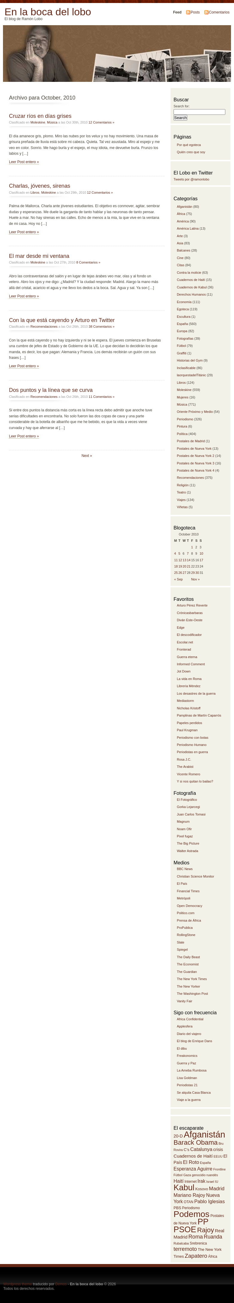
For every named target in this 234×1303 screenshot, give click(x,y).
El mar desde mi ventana (39, 256)
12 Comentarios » (101, 122)
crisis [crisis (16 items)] (218, 1149)
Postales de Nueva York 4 (195, 470)
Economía (184, 302)
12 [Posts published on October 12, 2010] (180, 560)
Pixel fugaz (185, 836)
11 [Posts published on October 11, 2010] (176, 560)
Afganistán (184, 206)
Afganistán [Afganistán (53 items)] (204, 1134)
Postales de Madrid (191, 441)
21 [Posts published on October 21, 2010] (189, 566)
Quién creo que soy (191, 152)
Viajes (181, 500)
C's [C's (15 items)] (186, 1149)
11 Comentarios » (101, 396)
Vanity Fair (184, 1001)
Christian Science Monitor (195, 876)
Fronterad (184, 649)
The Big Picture (188, 843)
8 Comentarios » (88, 262)
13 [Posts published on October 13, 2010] (184, 560)
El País (182, 883)
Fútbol (181, 345)
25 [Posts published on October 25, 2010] (176, 572)
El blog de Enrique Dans (194, 1041)
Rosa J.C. (184, 759)
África (181, 214)
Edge (181, 627)
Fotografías (185, 338)
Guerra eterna (187, 657)
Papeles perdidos (189, 723)
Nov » (195, 579)
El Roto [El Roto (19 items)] (191, 1162)
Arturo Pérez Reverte (192, 605)
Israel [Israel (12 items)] (210, 1181)
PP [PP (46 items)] (203, 1221)
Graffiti (181, 353)
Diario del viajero (189, 1034)
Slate (180, 942)
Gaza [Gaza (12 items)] (187, 1175)
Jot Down (184, 671)
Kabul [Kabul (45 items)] (184, 1187)
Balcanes (183, 250)
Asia (180, 243)
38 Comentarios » (101, 326)
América (183, 221)
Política (182, 434)
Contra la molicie (189, 272)
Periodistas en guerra (192, 752)
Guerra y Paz (186, 1063)
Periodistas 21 (187, 1085)
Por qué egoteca (189, 145)
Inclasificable (186, 368)
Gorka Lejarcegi (188, 807)
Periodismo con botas (192, 737)
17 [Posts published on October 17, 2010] (201, 560)
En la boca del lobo (47, 11)
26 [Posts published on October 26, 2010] (180, 572)
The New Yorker (188, 986)
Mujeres (183, 397)
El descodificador (189, 635)
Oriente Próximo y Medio (195, 411)
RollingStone (186, 935)
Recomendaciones (44, 326)
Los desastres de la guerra (196, 693)
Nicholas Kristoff (188, 708)
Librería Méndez (188, 686)
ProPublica (185, 927)
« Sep (178, 579)
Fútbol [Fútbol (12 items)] (178, 1175)
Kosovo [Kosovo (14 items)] (201, 1189)
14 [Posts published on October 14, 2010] (189, 560)
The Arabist (185, 766)
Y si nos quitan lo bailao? (195, 781)
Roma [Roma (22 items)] (195, 1237)
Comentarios (219, 12)
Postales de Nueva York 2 (195, 456)
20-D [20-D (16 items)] (178, 1136)
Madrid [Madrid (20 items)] (216, 1188)
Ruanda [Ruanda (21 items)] (213, 1237)
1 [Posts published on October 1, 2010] (192, 547)
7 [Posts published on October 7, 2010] (188, 553)
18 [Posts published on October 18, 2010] (176, 566)
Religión (183, 485)
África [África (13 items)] (212, 1256)
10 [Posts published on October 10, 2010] (201, 553)
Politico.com (186, 913)
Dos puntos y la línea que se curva (51, 390)
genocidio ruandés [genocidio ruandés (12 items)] (205, 1175)
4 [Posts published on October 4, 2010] (175, 553)
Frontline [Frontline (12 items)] (219, 1169)
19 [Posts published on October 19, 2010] (180, 566)
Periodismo (185, 419)
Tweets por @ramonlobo (191, 179)
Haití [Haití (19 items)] (179, 1181)
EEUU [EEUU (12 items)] (218, 1156)
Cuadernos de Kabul (192, 287)
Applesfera (184, 1026)
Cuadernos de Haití (191, 280)
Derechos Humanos (191, 294)
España (182, 324)
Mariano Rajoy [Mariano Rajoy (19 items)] (189, 1195)
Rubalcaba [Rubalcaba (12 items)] (181, 1243)
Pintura (182, 426)
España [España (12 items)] (205, 1162)
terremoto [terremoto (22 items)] (185, 1249)
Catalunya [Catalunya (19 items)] (201, 1149)
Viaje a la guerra (188, 1100)
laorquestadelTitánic (191, 375)
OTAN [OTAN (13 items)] (188, 1202)
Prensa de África (189, 920)
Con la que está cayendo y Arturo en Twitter (62, 320)
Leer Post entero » (24, 162)
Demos (61, 1284)
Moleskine (38, 122)
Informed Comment (191, 664)
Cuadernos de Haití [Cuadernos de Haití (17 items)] (193, 1155)
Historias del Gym (190, 360)
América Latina (188, 228)
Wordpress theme (17, 1284)
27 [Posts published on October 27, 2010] (184, 572)
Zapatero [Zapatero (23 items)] (196, 1256)
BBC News (185, 869)
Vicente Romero (188, 774)
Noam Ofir (184, 829)
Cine (180, 258)
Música (52, 122)
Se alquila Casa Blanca (194, 1092)
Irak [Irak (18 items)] (201, 1181)
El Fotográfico (187, 799)
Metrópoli (183, 898)
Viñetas (182, 507)
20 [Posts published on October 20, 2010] (184, 566)
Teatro (181, 492)
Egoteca (183, 309)
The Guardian (187, 972)
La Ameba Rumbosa (191, 1070)
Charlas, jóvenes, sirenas (39, 186)
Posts (195, 12)
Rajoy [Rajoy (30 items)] (205, 1230)
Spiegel (182, 949)
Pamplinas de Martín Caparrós (199, 715)
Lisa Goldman (187, 1078)
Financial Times (188, 891)
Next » (86, 456)
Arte (180, 236)
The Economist (188, 964)
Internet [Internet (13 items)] (191, 1181)
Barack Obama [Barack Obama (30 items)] (196, 1142)
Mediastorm (185, 700)
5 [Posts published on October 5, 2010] (179, 553)
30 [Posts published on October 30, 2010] (197, 572)
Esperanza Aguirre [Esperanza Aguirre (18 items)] (193, 1168)
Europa (182, 331)
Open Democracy (189, 906)
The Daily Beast (188, 957)
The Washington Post (192, 993)
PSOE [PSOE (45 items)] (185, 1229)
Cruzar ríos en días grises (40, 116)
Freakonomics (187, 1055)
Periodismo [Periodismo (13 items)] (191, 1208)
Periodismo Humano (191, 745)
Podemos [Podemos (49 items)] (191, 1214)
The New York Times (192, 979)
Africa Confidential (190, 1019)
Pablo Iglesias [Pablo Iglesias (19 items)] (209, 1201)
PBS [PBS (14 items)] (177, 1208)
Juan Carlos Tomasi (191, 814)
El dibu (182, 1048)
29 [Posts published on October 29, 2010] (193, 572)
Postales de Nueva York (194, 448)
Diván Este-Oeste (190, 620)
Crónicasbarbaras (190, 613)
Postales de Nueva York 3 (195, 463)
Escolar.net (185, 642)
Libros (35, 192)
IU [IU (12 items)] (216, 1181)
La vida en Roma (189, 679)
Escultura (184, 316)
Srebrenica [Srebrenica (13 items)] (198, 1243)
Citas (180, 265)
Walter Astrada (187, 851)
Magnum (183, 821)
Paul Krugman (187, 730)
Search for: (182, 106)
